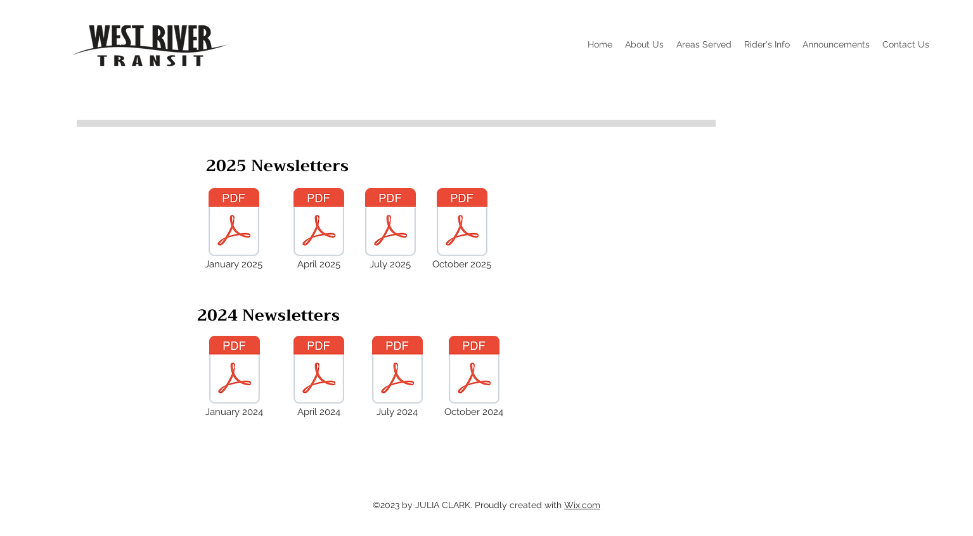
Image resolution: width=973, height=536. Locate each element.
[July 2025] (390, 230)
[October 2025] (462, 230)
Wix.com (582, 505)
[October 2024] (474, 377)
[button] (644, 45)
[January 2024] (234, 377)
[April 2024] (318, 377)
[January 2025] (233, 230)
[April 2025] (318, 230)
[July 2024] (397, 377)
